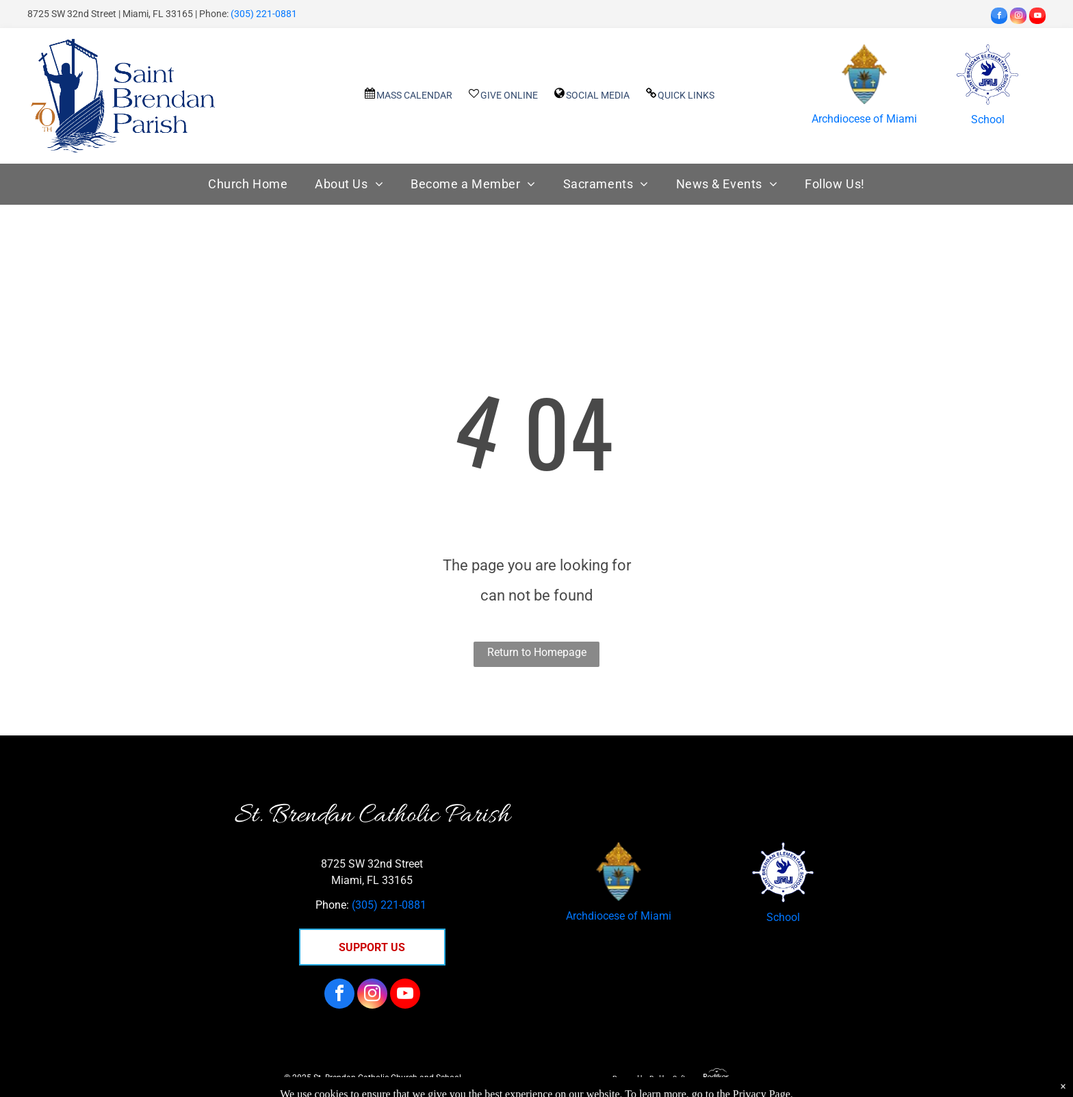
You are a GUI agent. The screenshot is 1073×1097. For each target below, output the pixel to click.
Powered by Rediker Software (655, 1078)
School (988, 119)
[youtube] (1037, 17)
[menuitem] (247, 184)
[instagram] (1018, 17)
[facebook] (999, 17)
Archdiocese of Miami (864, 118)
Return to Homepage (536, 652)
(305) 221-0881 (264, 13)
